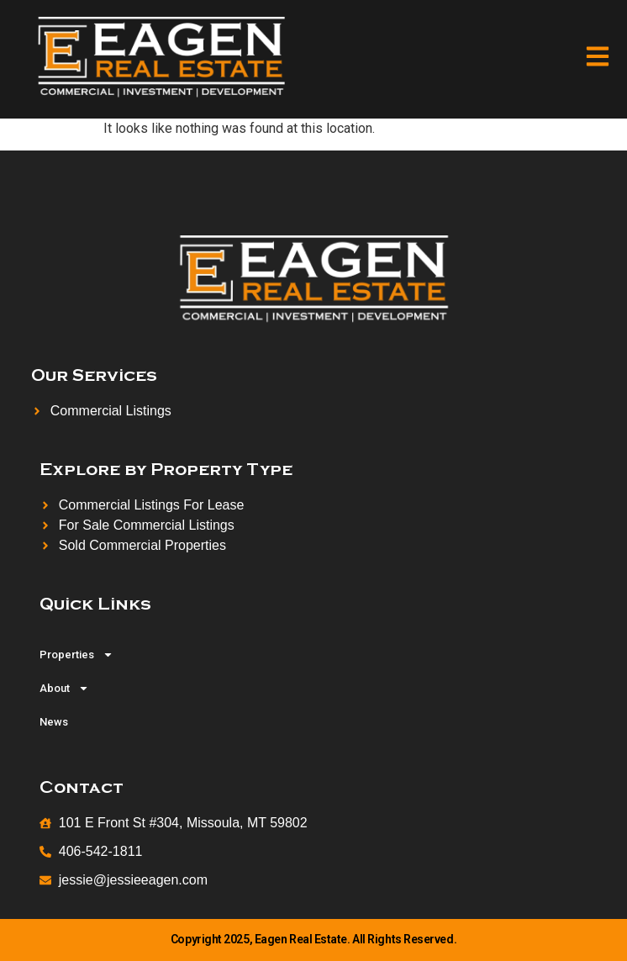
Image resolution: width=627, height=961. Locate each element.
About (64, 688)
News (54, 721)
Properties (76, 654)
